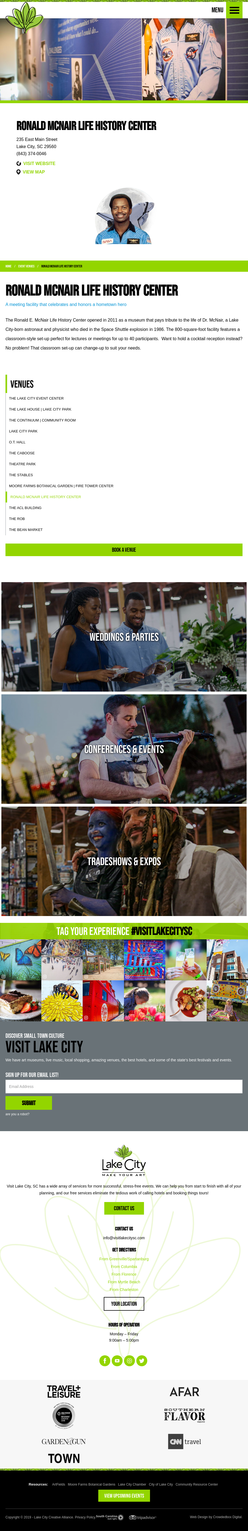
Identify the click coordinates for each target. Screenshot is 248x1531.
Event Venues (26, 266)
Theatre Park (22, 464)
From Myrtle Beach (124, 1282)
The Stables (21, 475)
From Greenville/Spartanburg (124, 1259)
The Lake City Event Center (36, 398)
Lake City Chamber (132, 1484)
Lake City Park (23, 431)
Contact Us (124, 1208)
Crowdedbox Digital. (228, 1517)
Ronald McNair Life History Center (61, 266)
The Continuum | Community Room (42, 420)
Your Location (124, 1304)
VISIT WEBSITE (39, 163)
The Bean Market (26, 530)
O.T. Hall (17, 442)
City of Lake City (161, 1484)
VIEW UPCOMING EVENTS (124, 1496)
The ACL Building (25, 508)
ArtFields (58, 1484)
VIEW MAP (34, 172)
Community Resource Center (196, 1484)
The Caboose (22, 453)
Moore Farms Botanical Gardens (91, 1484)
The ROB (17, 519)
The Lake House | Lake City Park (40, 409)
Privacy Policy (85, 1517)
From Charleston (124, 1289)
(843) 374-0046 (31, 153)
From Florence (123, 1274)
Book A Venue (124, 550)
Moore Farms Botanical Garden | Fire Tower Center (61, 486)
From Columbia (124, 1266)
